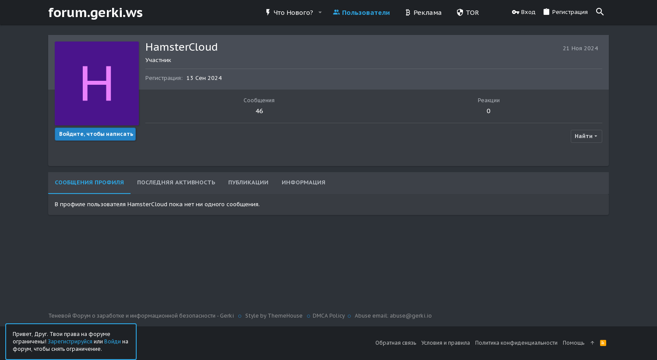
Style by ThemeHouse (274, 315)
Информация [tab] (303, 182)
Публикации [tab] (248, 182)
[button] (319, 12)
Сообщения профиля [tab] (89, 182)
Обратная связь (395, 342)
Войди (112, 341)
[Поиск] (600, 12)
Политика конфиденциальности (516, 342)
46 (259, 111)
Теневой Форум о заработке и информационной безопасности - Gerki (141, 315)
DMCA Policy (329, 315)
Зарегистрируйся (70, 341)
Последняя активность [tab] (176, 182)
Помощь (573, 342)
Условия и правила (445, 342)
